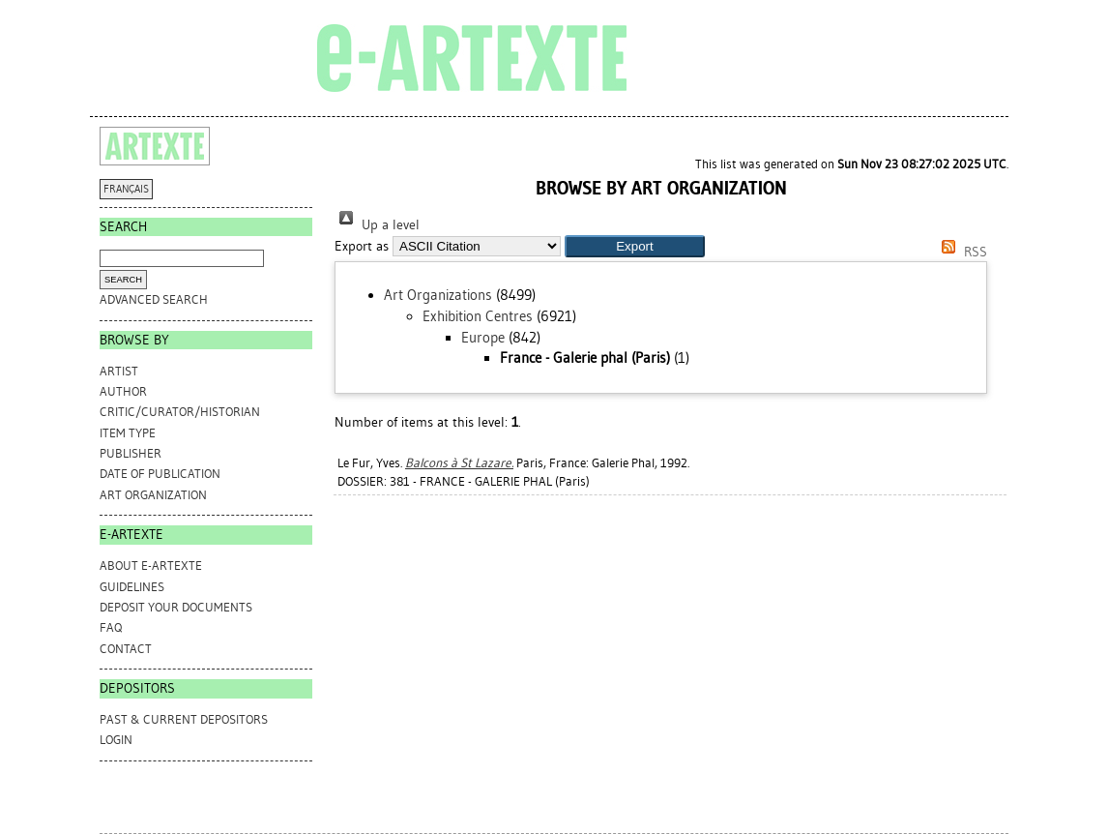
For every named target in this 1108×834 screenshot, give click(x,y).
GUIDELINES (132, 587)
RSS (961, 252)
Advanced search (154, 299)
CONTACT (126, 648)
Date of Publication (160, 473)
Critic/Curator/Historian (180, 411)
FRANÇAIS (126, 189)
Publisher (130, 453)
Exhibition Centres (478, 316)
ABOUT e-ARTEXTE (151, 565)
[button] (635, 246)
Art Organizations (438, 295)
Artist (119, 371)
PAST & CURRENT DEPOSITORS (184, 719)
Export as (362, 246)
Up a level (377, 225)
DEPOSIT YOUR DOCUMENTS (176, 607)
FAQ (111, 627)
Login (116, 739)
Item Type (128, 433)
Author (123, 391)
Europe (483, 337)
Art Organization (153, 495)
